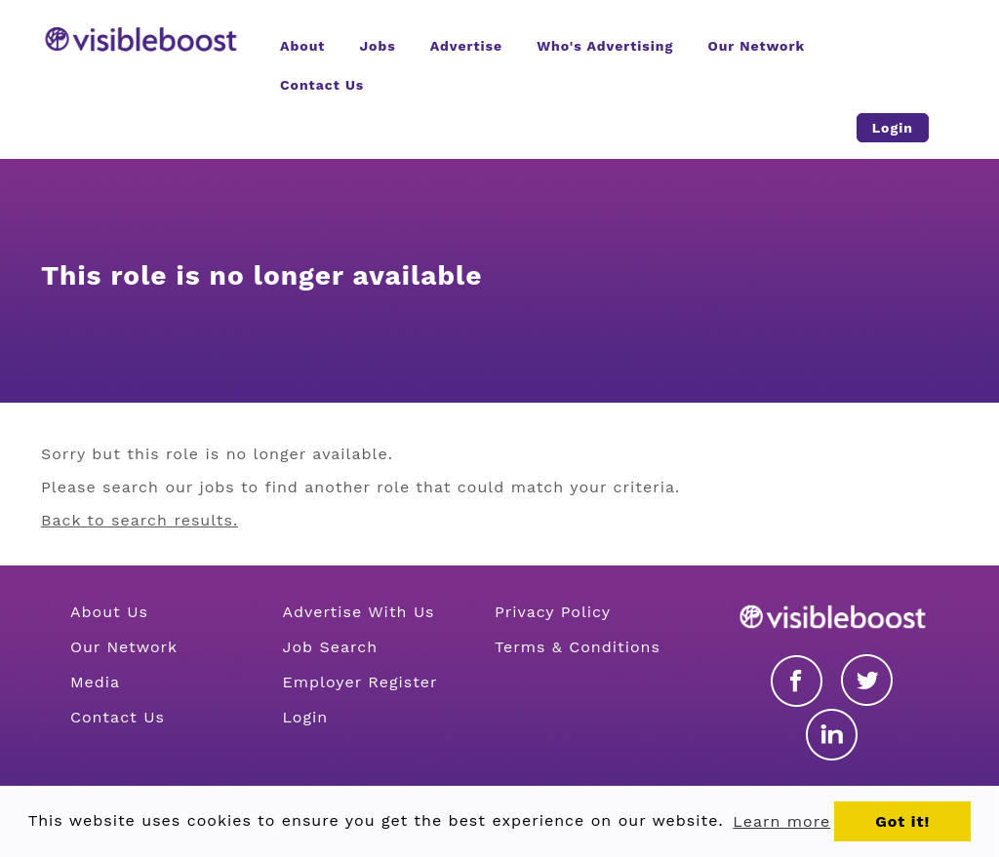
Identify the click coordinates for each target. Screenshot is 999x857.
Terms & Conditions (577, 647)
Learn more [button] (781, 821)
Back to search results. (139, 520)
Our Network (124, 647)
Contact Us (117, 717)
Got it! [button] (902, 821)
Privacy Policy (553, 612)
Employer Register (360, 682)
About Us (109, 612)
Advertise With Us (359, 612)
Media (95, 682)
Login (306, 717)
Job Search (331, 647)
